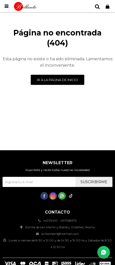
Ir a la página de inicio (57, 80)
